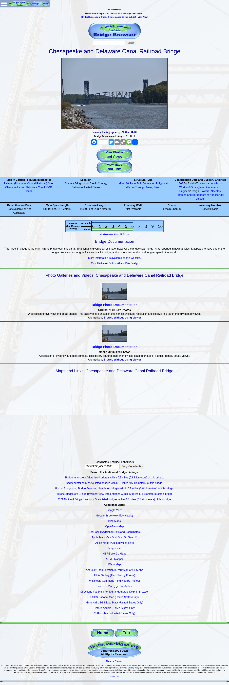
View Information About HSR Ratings (114, 234)
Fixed (157, 187)
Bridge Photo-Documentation (114, 305)
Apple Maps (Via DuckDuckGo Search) (114, 537)
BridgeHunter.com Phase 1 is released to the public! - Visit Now (114, 17)
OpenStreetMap (114, 526)
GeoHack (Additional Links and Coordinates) (114, 532)
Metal (122, 183)
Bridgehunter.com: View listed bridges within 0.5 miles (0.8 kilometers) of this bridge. (114, 477)
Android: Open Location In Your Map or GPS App (114, 570)
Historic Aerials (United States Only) (114, 608)
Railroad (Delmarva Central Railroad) (25, 183)
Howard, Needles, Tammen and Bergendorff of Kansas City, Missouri (200, 195)
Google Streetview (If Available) (114, 515)
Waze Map (114, 564)
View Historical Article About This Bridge (114, 263)
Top (126, 632)
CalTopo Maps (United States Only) (114, 613)
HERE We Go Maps (114, 553)
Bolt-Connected (146, 183)
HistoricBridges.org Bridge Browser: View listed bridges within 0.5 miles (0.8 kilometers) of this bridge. (114, 488)
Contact (119, 661)
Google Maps (114, 510)
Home (102, 632)
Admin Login (114, 676)
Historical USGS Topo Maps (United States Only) (114, 602)
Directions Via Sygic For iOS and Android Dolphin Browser (114, 591)
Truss (149, 187)
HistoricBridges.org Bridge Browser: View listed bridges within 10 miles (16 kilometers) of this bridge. (114, 493)
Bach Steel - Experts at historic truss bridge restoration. (114, 13)
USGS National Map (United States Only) (114, 597)
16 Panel (131, 183)
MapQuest (114, 548)
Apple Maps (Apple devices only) (114, 542)
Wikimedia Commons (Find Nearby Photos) (114, 580)
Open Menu (4, 3)
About (109, 661)
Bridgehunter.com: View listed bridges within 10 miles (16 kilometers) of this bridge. (114, 483)
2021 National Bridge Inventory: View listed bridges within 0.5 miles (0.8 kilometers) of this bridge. (114, 499)
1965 (180, 183)
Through (140, 187)
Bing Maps (114, 521)
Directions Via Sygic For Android (114, 586)
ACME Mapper (114, 559)
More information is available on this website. (114, 258)
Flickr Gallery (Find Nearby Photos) (114, 575)
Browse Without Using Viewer (122, 317)
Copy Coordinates (132, 466)
